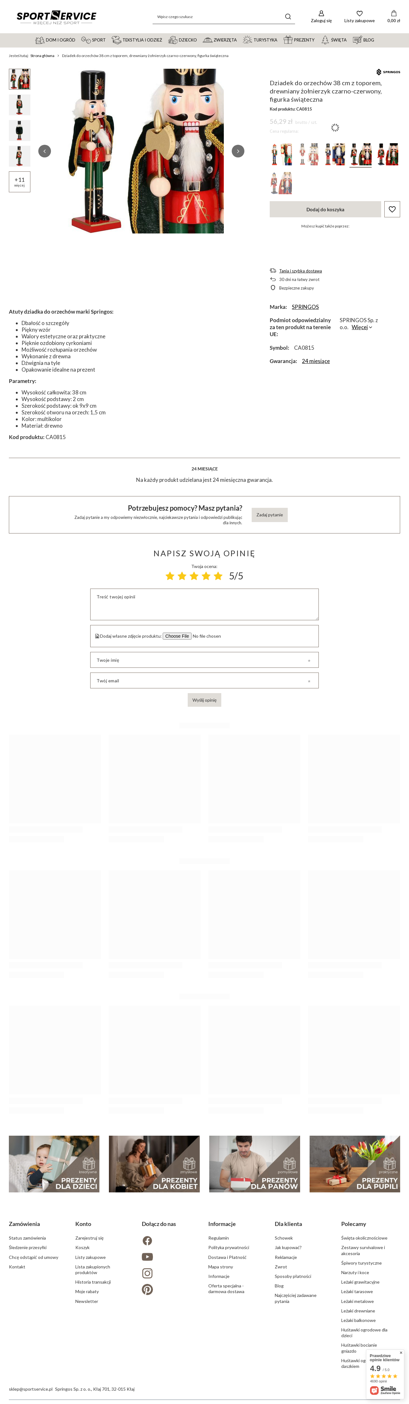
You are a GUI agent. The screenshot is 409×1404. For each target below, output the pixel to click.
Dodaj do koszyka (325, 209)
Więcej (360, 327)
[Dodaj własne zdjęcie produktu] (206, 636)
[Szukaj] (288, 17)
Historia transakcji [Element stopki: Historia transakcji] (93, 1282)
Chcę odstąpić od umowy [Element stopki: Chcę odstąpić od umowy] (33, 1257)
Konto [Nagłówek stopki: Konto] (83, 1223)
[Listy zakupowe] (359, 16)
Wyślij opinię (204, 700)
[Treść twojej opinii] (204, 604)
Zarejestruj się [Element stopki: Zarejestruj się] (89, 1238)
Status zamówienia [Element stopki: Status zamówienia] (27, 1238)
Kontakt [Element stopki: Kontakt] (17, 1266)
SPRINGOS (305, 306)
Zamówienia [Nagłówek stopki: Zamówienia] (24, 1223)
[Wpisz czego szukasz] (224, 17)
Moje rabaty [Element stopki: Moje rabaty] (87, 1291)
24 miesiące (316, 361)
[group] (141, 151)
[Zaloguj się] (321, 16)
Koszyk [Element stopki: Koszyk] (82, 1247)
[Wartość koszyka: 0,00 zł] (393, 16)
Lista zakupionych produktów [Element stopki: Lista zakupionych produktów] (92, 1269)
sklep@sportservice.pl (31, 1389)
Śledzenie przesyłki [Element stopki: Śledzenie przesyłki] (28, 1247)
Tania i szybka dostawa (300, 270)
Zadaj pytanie (269, 514)
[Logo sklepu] (56, 17)
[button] (44, 151)
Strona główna (42, 55)
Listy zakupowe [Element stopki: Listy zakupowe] (90, 1257)
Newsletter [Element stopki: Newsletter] (86, 1301)
